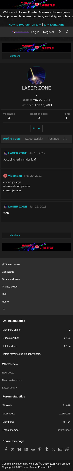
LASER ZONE (17, 153)
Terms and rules (11, 279)
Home (5, 301)
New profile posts (12, 380)
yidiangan (15, 175)
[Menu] (6, 31)
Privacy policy (9, 286)
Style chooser (11, 264)
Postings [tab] (53, 138)
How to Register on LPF (25, 24)
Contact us (8, 271)
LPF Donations (54, 24)
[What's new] (59, 32)
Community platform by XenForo (36, 463)
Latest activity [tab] (34, 138)
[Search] (67, 32)
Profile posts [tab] (12, 138)
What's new (10, 364)
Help (4, 294)
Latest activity (10, 387)
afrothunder (64, 429)
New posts (8, 372)
